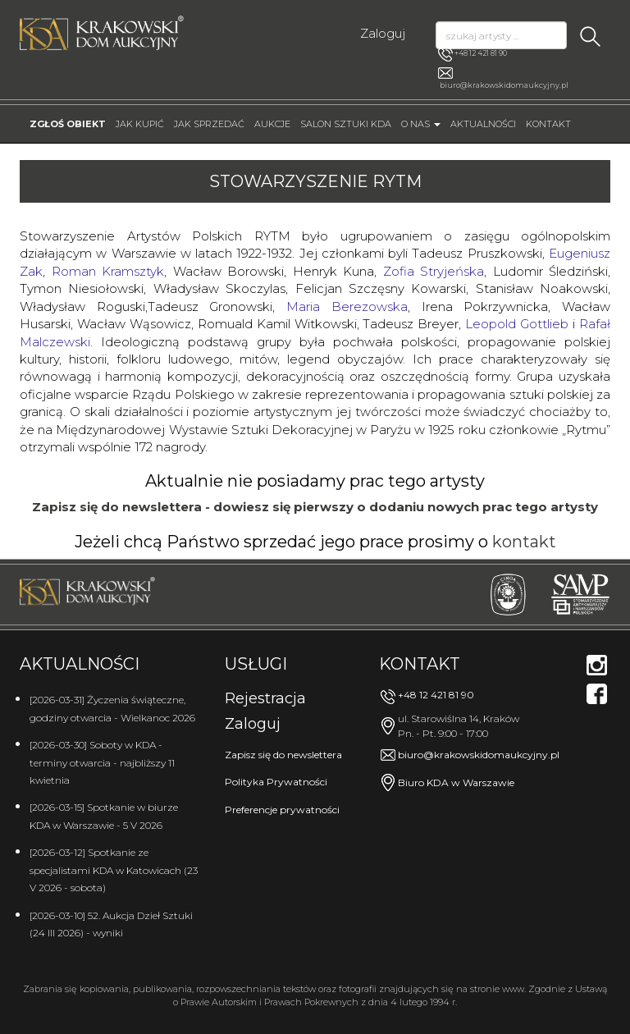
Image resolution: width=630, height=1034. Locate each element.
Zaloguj (382, 33)
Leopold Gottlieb (516, 324)
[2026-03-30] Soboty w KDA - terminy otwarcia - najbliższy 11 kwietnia (102, 762)
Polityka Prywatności (276, 782)
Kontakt (548, 124)
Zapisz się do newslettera (283, 754)
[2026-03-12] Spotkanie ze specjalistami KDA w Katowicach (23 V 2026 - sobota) (114, 870)
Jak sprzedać (209, 124)
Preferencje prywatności (282, 809)
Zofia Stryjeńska (434, 271)
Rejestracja (265, 698)
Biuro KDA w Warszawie (456, 782)
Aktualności (483, 124)
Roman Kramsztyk (108, 271)
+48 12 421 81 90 (472, 54)
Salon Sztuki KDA (345, 124)
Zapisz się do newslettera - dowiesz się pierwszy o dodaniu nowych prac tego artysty (315, 507)
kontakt (524, 541)
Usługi (256, 664)
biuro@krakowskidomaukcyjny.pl (504, 84)
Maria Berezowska (347, 306)
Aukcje (272, 124)
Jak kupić (140, 124)
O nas (421, 124)
